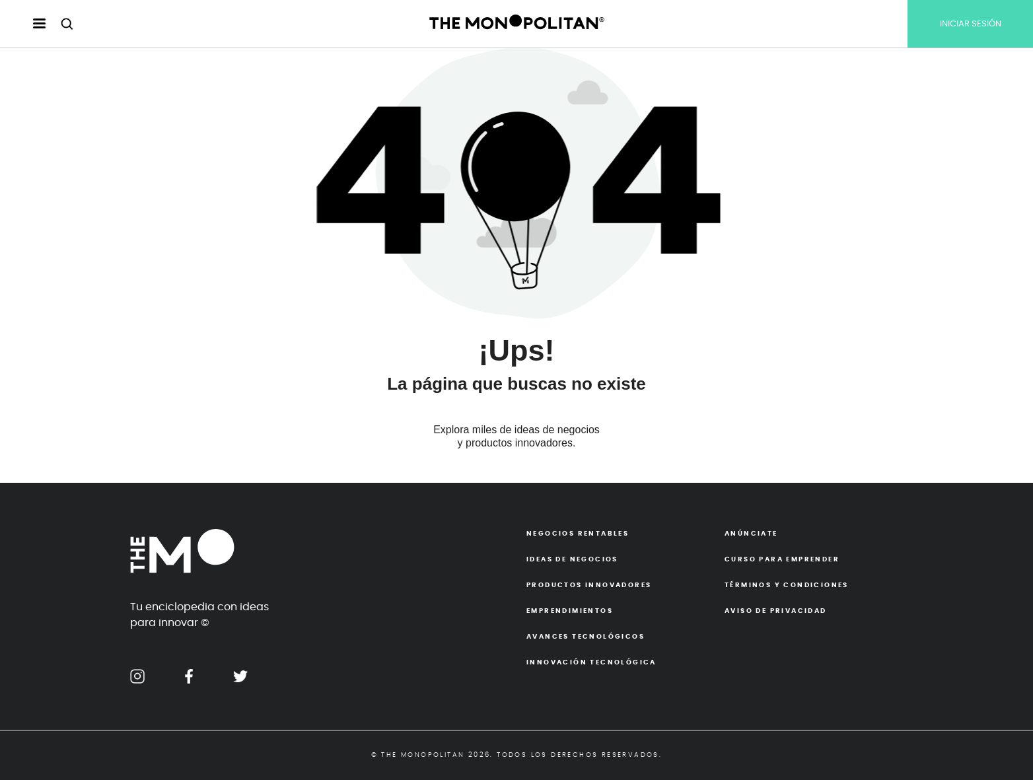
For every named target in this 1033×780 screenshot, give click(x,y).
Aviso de (776, 611)
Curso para (782, 559)
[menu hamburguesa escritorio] (28, 24)
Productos (588, 585)
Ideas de (572, 559)
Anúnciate (751, 533)
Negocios (577, 533)
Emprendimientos (569, 611)
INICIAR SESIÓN (970, 24)
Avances (585, 636)
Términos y (787, 585)
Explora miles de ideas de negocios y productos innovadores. (516, 436)
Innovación (591, 662)
